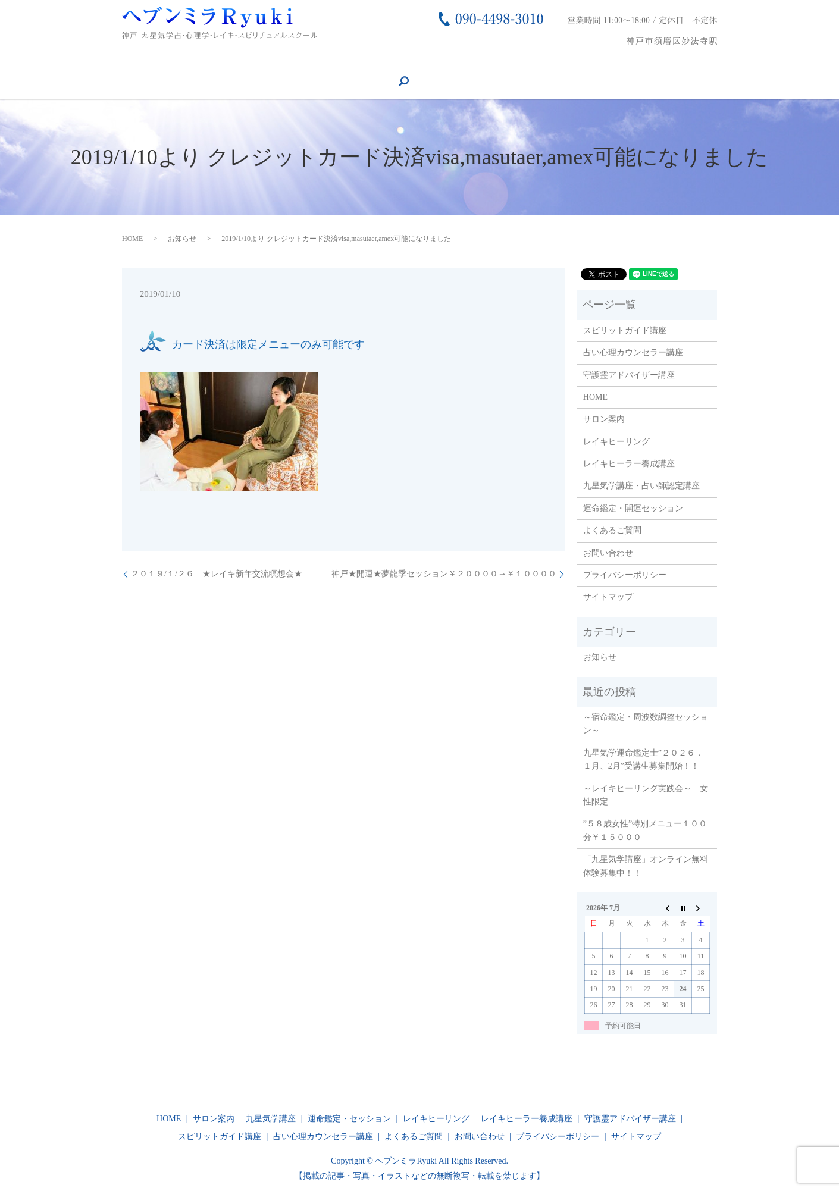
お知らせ (182, 237)
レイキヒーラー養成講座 (249, 61)
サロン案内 (75, 61)
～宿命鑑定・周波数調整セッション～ (645, 723)
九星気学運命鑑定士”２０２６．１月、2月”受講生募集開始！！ (643, 758)
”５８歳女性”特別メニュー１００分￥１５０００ (645, 830)
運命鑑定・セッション (426, 61)
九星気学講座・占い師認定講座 (641, 485)
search (250, 81)
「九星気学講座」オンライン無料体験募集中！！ (645, 865)
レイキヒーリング (149, 61)
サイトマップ (608, 596)
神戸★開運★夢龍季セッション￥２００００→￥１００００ (443, 573)
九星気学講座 (339, 61)
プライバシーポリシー (624, 574)
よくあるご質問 (517, 61)
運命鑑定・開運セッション (633, 507)
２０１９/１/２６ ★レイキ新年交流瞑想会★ (216, 573)
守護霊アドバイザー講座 (56, 81)
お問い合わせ (591, 61)
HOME (22, 61)
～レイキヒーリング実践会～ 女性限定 (645, 794)
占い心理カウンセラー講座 (171, 81)
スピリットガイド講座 (677, 61)
